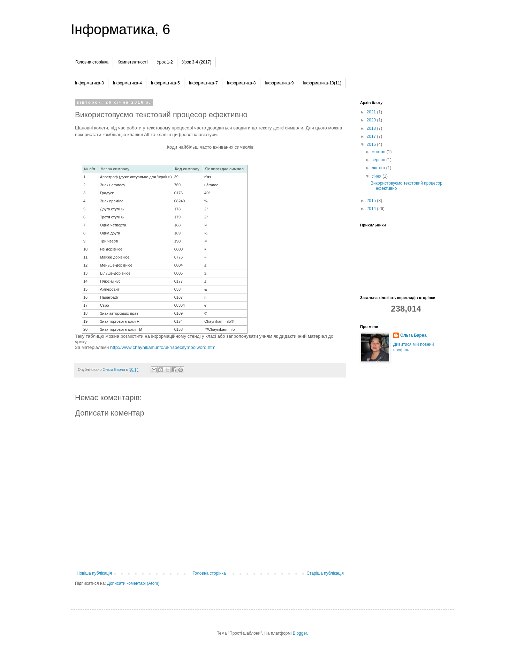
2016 (372, 144)
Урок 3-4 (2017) (196, 62)
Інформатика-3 (89, 83)
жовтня (379, 151)
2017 (372, 136)
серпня (379, 159)
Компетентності (132, 62)
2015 (372, 200)
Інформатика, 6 (120, 29)
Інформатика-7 (203, 83)
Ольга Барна (413, 335)
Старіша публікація (325, 573)
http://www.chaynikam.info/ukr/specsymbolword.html (163, 347)
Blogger (300, 633)
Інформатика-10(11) (322, 83)
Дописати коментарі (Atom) (133, 583)
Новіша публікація (94, 573)
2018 (372, 128)
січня (377, 176)
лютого (379, 167)
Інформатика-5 (165, 83)
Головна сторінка (91, 62)
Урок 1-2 (165, 62)
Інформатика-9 (279, 83)
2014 (372, 208)
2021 (372, 112)
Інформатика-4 (127, 83)
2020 (372, 120)
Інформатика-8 (241, 83)
